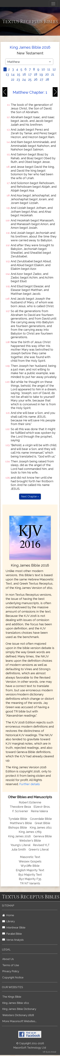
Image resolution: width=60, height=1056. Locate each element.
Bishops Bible (17, 827)
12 (54, 69)
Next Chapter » (30, 496)
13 (7, 74)
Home (8, 915)
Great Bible (42, 823)
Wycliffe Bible (30, 865)
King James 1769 (30, 831)
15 (18, 74)
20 (47, 74)
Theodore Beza (20, 806)
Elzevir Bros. (42, 806)
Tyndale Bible (17, 818)
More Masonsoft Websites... (19, 1021)
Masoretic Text (30, 857)
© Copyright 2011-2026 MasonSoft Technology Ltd (29, 1045)
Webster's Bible (30, 840)
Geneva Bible (42, 836)
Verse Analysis (13, 939)
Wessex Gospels (30, 861)
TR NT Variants (30, 883)
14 (12, 74)
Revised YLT (41, 845)
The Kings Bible (11, 996)
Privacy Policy (10, 971)
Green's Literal (39, 849)
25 (29, 79)
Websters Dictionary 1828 (18, 1015)
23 (18, 79)
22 (12, 79)
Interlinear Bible (13, 927)
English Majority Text (30, 870)
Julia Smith (19, 849)
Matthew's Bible (21, 823)
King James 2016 (19, 836)
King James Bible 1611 (15, 1002)
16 (24, 74)
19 (41, 74)
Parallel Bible (12, 933)
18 (35, 74)
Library (8, 921)
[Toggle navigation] (53, 3)
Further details (29, 784)
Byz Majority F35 (30, 879)
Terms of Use (10, 965)
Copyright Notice (13, 977)
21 (52, 74)
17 (30, 74)
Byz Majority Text (30, 874)
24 (24, 79)
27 (41, 79)
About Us (8, 959)
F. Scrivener (20, 811)
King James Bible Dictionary (19, 1009)
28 (47, 79)
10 (43, 69)
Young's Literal (21, 845)
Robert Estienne (30, 802)
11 (49, 69)
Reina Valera (39, 811)
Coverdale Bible (41, 818)
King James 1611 (41, 827)
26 (35, 79)
